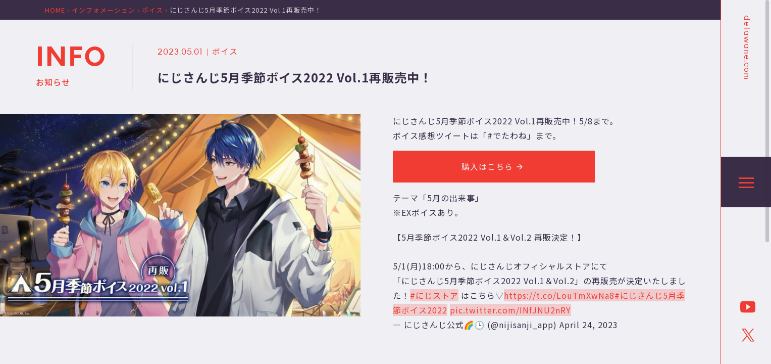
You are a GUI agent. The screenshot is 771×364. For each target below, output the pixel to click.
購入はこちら (493, 166)
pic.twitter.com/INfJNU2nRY (510, 310)
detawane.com (746, 47)
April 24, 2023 (588, 324)
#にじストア (434, 295)
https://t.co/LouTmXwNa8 (559, 295)
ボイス (225, 51)
